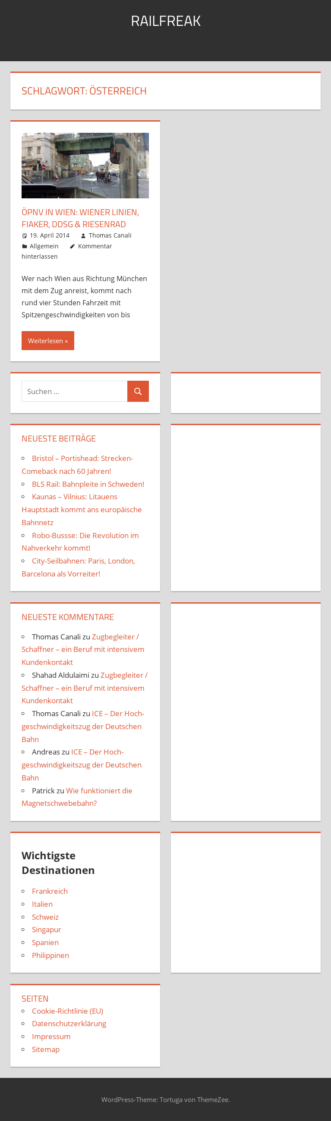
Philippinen (50, 955)
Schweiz (45, 916)
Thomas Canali (110, 235)
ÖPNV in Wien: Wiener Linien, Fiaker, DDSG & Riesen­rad (80, 218)
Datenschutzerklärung (69, 1023)
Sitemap (46, 1049)
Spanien (45, 942)
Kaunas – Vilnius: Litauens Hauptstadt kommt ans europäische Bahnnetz (82, 509)
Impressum (51, 1036)
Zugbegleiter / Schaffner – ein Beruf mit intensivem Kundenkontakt (83, 649)
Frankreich (50, 891)
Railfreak (165, 20)
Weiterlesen (45, 340)
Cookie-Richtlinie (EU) (67, 1010)
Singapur (46, 929)
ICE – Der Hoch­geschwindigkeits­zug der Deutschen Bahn (83, 726)
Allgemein (44, 245)
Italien (42, 903)
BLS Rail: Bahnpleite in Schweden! (88, 483)
